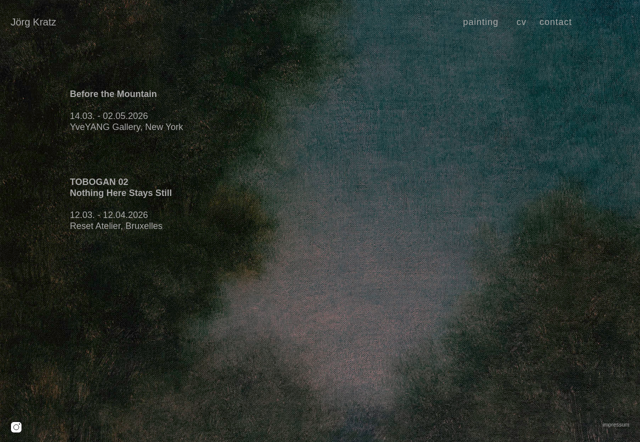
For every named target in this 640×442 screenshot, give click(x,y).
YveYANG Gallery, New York (126, 127)
